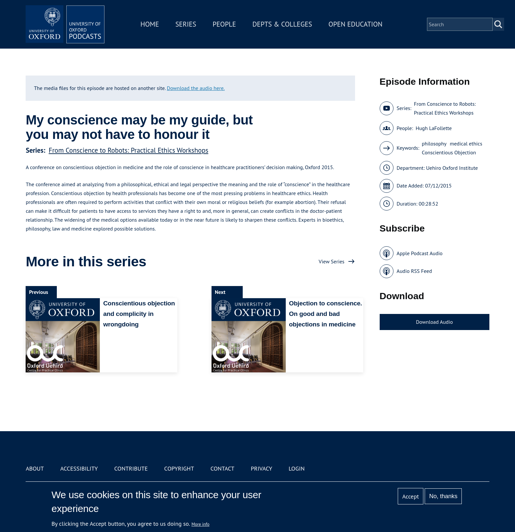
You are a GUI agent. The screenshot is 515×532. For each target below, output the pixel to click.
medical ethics (466, 143)
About (35, 468)
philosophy (434, 143)
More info (200, 524)
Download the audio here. (196, 88)
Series (185, 24)
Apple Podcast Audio (420, 253)
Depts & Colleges (282, 24)
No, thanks (443, 496)
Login (297, 468)
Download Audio (434, 322)
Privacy (261, 468)
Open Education (355, 24)
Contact (223, 468)
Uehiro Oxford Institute (452, 168)
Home (150, 24)
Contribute (131, 468)
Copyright (179, 468)
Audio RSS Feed (414, 271)
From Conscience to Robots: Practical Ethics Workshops (128, 150)
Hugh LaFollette (433, 128)
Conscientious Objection (449, 152)
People (224, 24)
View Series (331, 261)
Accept (410, 496)
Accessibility (79, 468)
